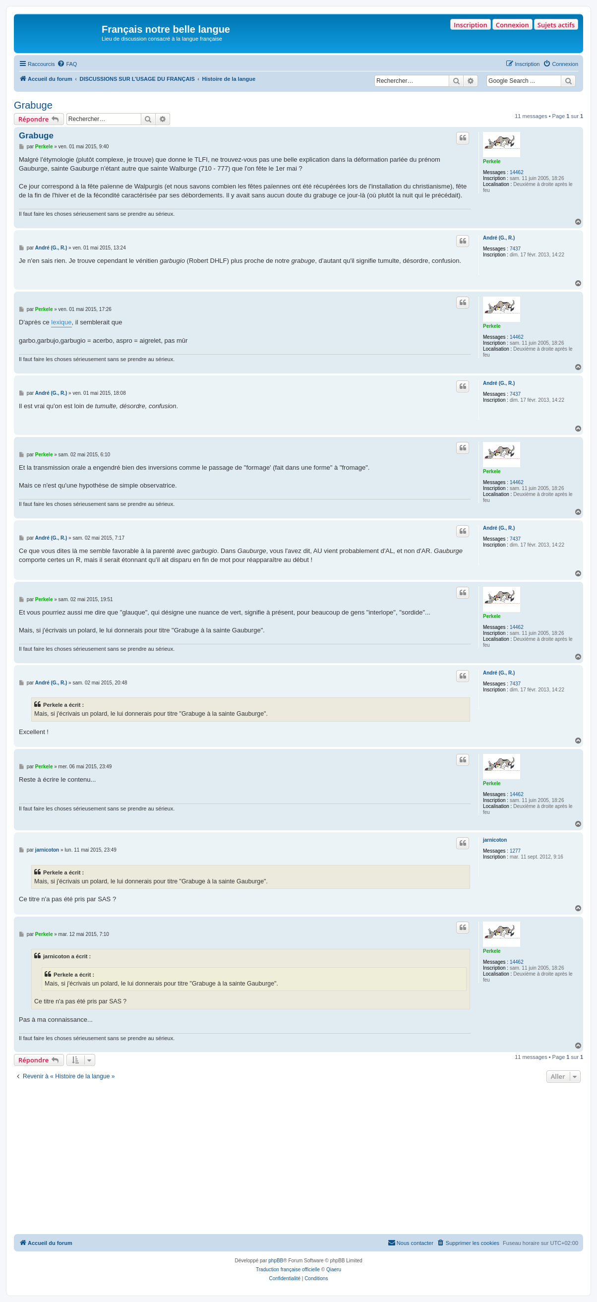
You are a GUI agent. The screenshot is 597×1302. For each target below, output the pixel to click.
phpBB (275, 1260)
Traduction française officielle (288, 1269)
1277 (515, 851)
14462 (517, 172)
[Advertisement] (298, 1159)
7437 (515, 248)
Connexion (512, 24)
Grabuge (33, 105)
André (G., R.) (499, 238)
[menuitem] (67, 64)
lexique (61, 322)
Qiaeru (333, 1269)
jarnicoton (495, 840)
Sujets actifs (556, 24)
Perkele (492, 161)
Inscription (470, 24)
